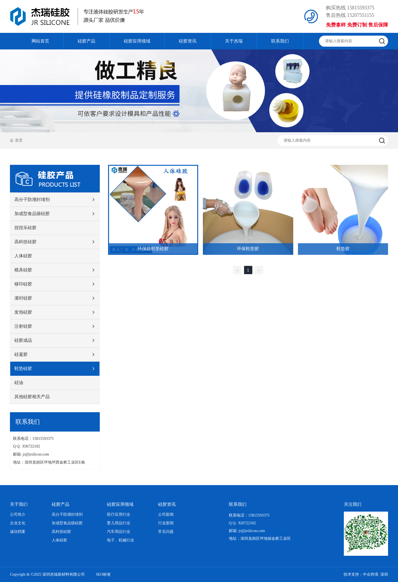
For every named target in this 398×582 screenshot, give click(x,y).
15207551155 (360, 15)
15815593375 (361, 7)
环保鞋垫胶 (248, 248)
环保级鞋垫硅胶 (153, 248)
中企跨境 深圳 (375, 574)
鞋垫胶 (343, 248)
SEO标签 (103, 574)
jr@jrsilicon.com (37, 454)
